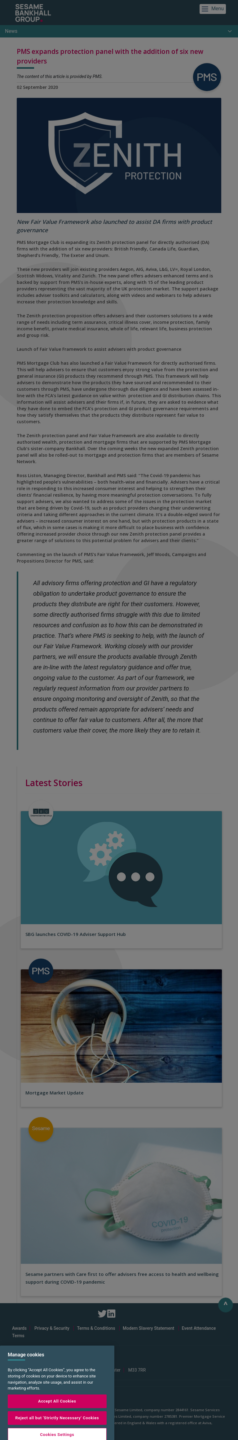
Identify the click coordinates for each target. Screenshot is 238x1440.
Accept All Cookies (57, 1417)
